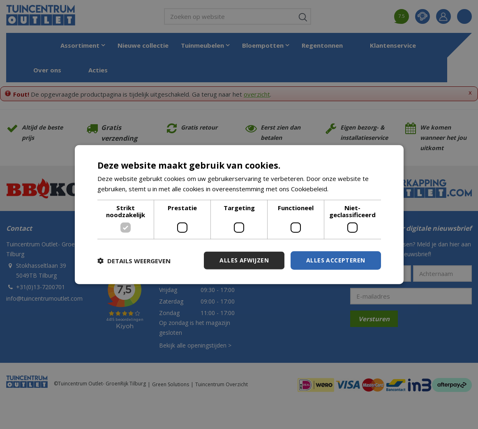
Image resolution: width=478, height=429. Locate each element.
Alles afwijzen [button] (244, 260)
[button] (134, 260)
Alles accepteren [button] (335, 260)
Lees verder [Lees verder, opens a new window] (347, 188)
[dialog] (239, 214)
